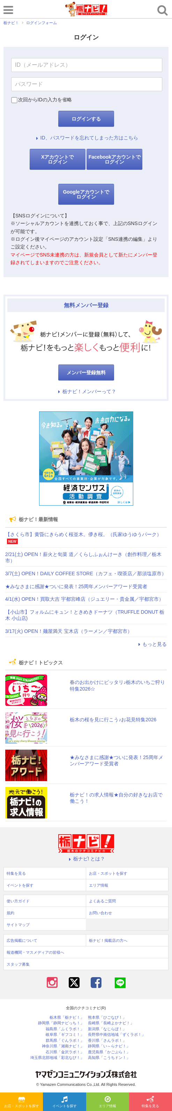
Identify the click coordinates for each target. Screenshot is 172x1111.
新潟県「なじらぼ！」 (107, 1029)
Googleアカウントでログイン (86, 194)
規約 (10, 913)
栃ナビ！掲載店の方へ (108, 940)
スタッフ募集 (18, 964)
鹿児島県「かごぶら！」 (109, 1052)
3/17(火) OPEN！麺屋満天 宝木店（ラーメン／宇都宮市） (68, 631)
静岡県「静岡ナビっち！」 (61, 1023)
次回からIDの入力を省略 (45, 99)
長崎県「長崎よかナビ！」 (111, 1023)
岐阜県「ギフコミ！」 (65, 1035)
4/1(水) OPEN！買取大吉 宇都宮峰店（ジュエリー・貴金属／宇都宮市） (84, 599)
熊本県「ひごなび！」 (107, 1017)
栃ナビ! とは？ (86, 858)
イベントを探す (64, 1102)
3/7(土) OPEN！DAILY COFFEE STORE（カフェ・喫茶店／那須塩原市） (85, 573)
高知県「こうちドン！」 (109, 1058)
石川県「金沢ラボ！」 (65, 1052)
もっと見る (151, 644)
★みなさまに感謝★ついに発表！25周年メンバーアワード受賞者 (76, 586)
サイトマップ (18, 925)
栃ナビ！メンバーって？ (86, 391)
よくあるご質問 (102, 901)
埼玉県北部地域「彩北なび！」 (57, 1058)
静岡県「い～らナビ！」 (109, 1046)
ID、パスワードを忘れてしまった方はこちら (86, 137)
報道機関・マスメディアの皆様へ (35, 952)
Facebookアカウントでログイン (115, 159)
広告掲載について (22, 940)
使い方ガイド (18, 901)
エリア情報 (107, 1102)
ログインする (86, 119)
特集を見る (150, 1102)
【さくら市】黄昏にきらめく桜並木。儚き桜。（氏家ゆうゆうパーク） (83, 534)
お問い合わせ (100, 913)
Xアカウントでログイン (57, 159)
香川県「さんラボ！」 (107, 1041)
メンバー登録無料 (86, 372)
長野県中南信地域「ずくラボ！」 (116, 1035)
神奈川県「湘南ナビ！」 (63, 1046)
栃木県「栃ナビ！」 (67, 1017)
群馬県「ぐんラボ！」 (65, 1041)
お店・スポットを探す (21, 1102)
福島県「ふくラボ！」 (65, 1029)
